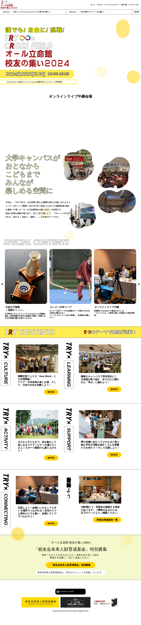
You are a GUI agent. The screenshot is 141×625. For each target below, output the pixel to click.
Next (139, 284)
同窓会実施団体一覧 (107, 519)
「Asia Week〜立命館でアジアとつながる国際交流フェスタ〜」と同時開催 (33, 82)
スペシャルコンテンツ (111, 4)
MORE (51, 392)
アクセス (100, 4)
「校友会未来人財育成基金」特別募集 (70, 565)
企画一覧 (124, 4)
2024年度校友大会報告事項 (72, 591)
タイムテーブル (133, 4)
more (136, 12)
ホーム (92, 4)
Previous (2, 284)
